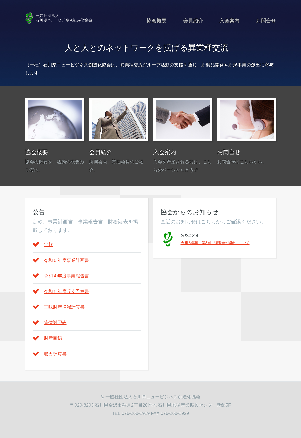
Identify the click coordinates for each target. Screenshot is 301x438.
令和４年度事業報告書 (66, 275)
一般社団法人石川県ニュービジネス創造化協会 (152, 396)
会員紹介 (193, 20)
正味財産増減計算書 (64, 307)
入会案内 (229, 20)
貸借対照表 (55, 322)
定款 (48, 244)
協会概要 (157, 20)
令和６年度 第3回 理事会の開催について (215, 243)
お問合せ (266, 20)
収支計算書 (55, 354)
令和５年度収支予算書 (66, 291)
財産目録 (53, 338)
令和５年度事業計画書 (66, 260)
